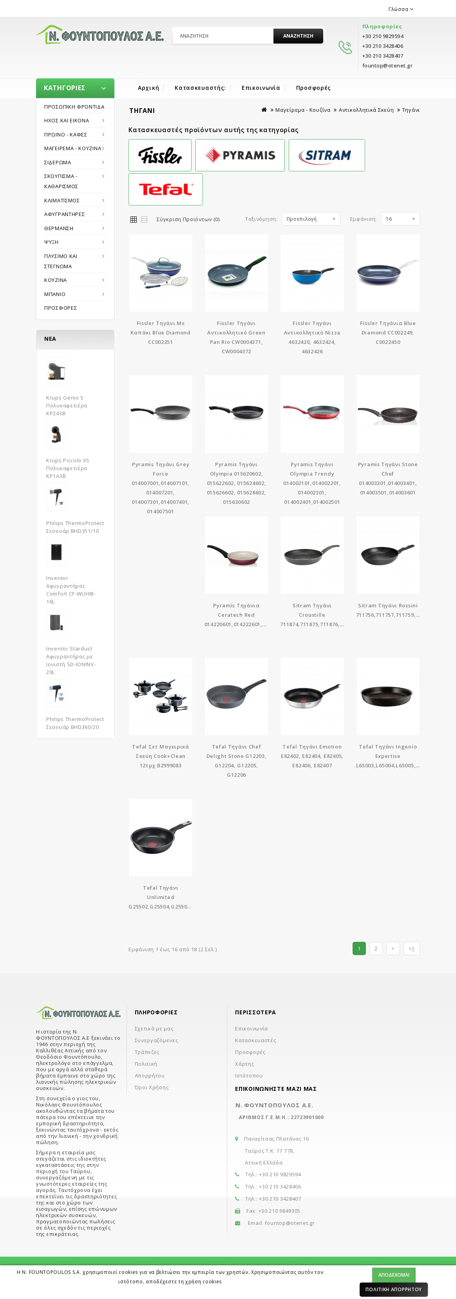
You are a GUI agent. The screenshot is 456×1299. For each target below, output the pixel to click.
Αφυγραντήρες (64, 214)
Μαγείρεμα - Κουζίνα (72, 148)
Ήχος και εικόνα (66, 120)
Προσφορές (313, 87)
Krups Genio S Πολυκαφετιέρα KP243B (66, 405)
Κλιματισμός (62, 200)
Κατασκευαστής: (200, 87)
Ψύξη (51, 241)
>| (412, 948)
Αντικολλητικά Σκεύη (366, 109)
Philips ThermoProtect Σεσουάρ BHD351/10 (75, 527)
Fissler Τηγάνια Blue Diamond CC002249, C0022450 (388, 332)
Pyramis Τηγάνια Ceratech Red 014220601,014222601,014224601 (247, 615)
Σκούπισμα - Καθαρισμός (61, 181)
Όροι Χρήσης (152, 1087)
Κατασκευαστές (255, 1040)
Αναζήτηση (298, 36)
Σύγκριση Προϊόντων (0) (188, 219)
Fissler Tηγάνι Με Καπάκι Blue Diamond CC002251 (160, 332)
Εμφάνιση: (363, 218)
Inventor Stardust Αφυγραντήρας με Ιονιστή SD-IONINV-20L (71, 660)
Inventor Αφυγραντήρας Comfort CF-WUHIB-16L (71, 589)
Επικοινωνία (261, 87)
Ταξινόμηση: (261, 218)
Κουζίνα (55, 279)
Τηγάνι (411, 109)
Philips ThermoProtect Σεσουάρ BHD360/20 (75, 723)
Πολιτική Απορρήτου (394, 1289)
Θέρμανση (59, 228)
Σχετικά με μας (154, 1028)
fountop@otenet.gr (290, 1222)
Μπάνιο (54, 294)
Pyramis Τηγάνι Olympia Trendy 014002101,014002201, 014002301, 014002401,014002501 (312, 483)
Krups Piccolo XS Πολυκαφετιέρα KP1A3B (68, 468)
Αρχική (148, 87)
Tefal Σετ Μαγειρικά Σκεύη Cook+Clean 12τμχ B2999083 (160, 756)
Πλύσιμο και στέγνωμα (61, 261)
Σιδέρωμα (57, 162)
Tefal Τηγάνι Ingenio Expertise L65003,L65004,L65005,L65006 (395, 756)
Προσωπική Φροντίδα (74, 106)
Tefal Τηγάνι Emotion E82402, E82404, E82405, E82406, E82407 (312, 756)
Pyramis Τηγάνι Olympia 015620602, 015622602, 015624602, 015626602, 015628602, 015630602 (236, 483)
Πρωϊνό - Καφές (65, 134)
